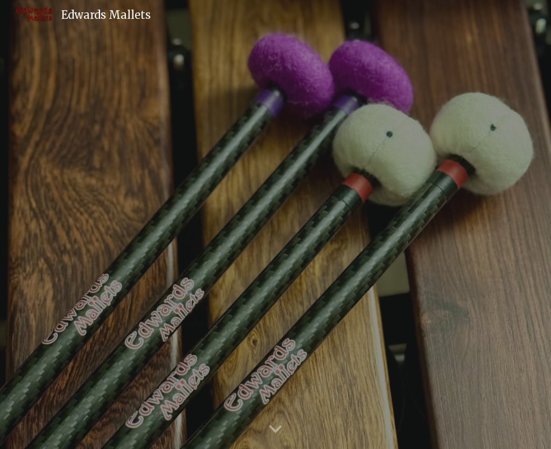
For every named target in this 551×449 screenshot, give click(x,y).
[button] (275, 430)
